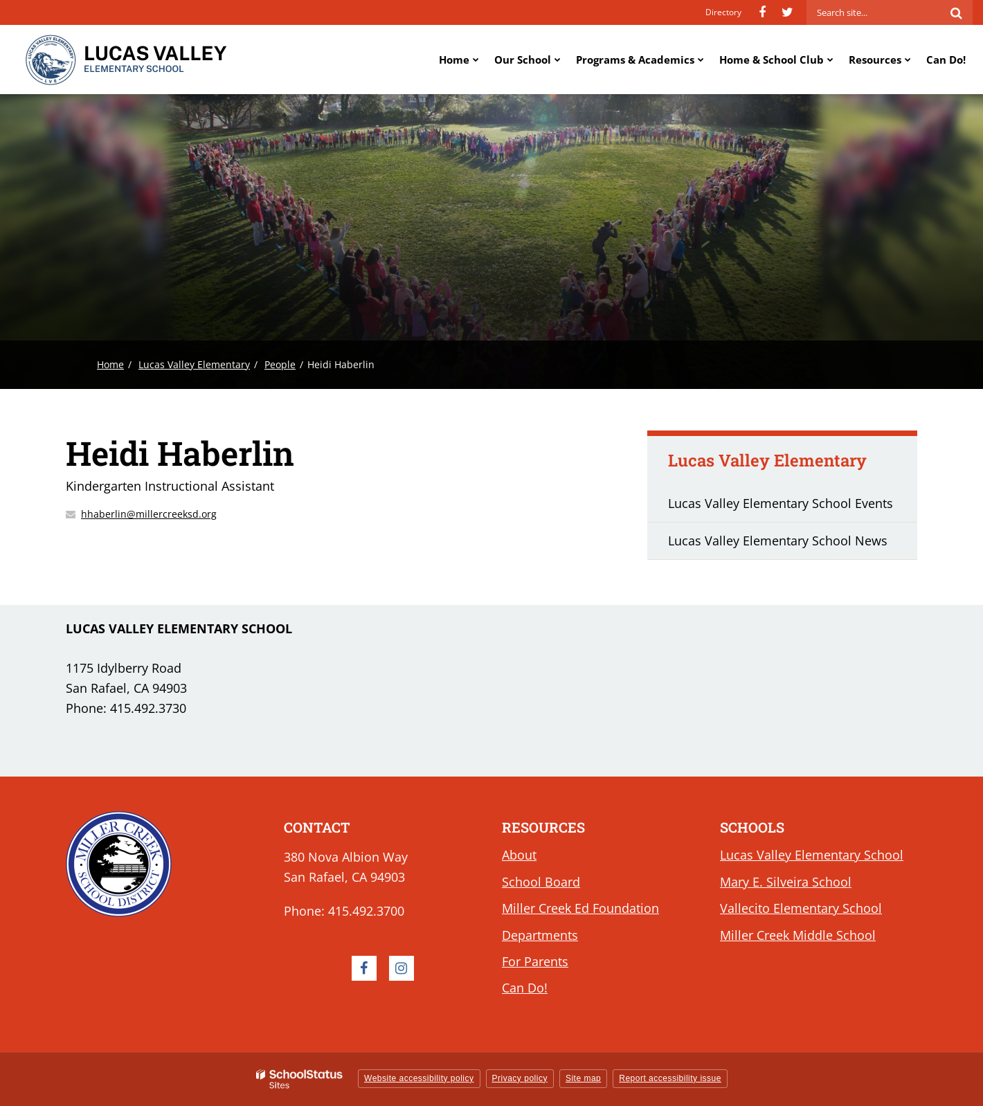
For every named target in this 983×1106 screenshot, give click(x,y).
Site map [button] (583, 1078)
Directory (723, 12)
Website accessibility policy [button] (419, 1078)
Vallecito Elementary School (801, 908)
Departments (540, 935)
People (280, 364)
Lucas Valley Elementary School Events (780, 503)
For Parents (535, 961)
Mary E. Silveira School (785, 881)
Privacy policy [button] (520, 1078)
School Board (541, 881)
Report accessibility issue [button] (670, 1078)
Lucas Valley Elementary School (811, 854)
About (519, 854)
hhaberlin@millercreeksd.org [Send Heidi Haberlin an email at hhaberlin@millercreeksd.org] (149, 513)
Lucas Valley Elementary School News (777, 540)
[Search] (956, 12)
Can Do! (525, 987)
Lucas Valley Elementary (194, 364)
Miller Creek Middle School (798, 935)
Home (110, 364)
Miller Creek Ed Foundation (580, 908)
